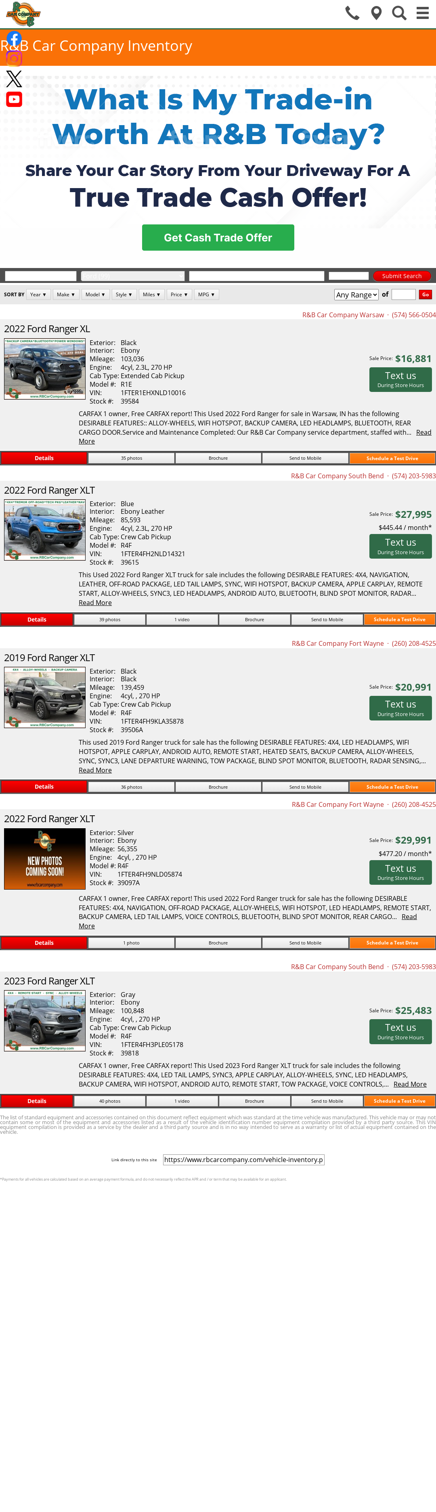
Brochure (218, 458)
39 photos (109, 619)
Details (44, 458)
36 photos (131, 787)
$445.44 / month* (405, 527)
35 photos (131, 458)
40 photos (109, 1101)
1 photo (131, 943)
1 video (182, 619)
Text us (400, 379)
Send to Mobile (305, 458)
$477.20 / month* (405, 853)
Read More (95, 602)
